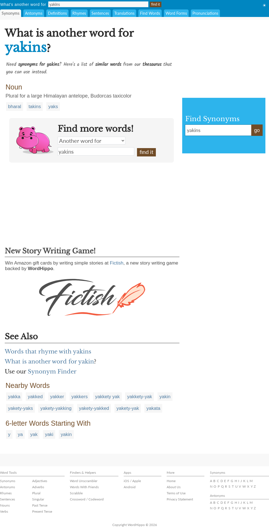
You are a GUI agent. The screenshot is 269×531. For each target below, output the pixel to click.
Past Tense (39, 505)
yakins (96, 151)
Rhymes (79, 13)
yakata (153, 408)
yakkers (80, 396)
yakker (57, 396)
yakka (14, 396)
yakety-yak (127, 408)
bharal (14, 106)
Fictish (116, 263)
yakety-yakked (94, 408)
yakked (35, 396)
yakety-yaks (20, 408)
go (257, 130)
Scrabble (76, 493)
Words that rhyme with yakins (48, 351)
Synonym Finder (52, 371)
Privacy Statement (180, 499)
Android (130, 487)
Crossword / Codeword (87, 499)
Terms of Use (176, 493)
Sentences (100, 13)
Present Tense (42, 511)
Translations (124, 13)
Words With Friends (84, 487)
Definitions (57, 13)
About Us (174, 487)
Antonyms (33, 13)
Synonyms (10, 13)
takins (35, 106)
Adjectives (39, 481)
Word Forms (176, 13)
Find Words (150, 13)
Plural (36, 493)
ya (20, 434)
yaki (49, 434)
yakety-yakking (55, 408)
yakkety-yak (139, 396)
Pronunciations (205, 13)
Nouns (5, 505)
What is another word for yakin (49, 361)
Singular (38, 499)
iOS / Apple (132, 481)
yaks (53, 106)
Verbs (4, 511)
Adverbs (38, 487)
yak (33, 434)
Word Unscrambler (83, 481)
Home (171, 481)
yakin (165, 396)
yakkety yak (107, 396)
